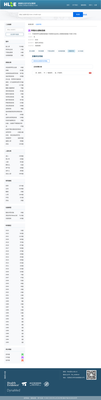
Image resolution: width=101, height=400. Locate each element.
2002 (7, 292)
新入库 (8, 46)
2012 (7, 263)
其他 (7, 144)
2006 (7, 280)
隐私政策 (33, 398)
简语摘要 (41, 51)
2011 (7, 266)
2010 (7, 269)
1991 (7, 324)
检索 (78, 14)
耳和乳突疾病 (10, 97)
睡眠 (7, 191)
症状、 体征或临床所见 (13, 135)
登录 (90, 5)
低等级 (8, 360)
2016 (7, 251)
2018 (7, 245)
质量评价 (71, 51)
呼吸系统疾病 (10, 103)
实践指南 (8, 218)
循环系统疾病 (10, 100)
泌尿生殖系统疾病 (11, 117)
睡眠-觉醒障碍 (10, 88)
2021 (7, 236)
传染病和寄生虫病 (11, 67)
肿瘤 (7, 70)
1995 (7, 313)
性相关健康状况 (10, 120)
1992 (7, 321)
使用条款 (26, 398)
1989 (7, 330)
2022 (7, 233)
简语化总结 (9, 49)
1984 (7, 339)
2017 (7, 248)
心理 (7, 194)
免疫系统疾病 (10, 76)
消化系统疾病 (10, 105)
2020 (7, 239)
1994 (7, 316)
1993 (7, 319)
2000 (7, 298)
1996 (7, 310)
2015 (7, 254)
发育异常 (8, 132)
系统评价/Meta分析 (11, 215)
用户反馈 (40, 398)
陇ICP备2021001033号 (70, 398)
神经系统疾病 (10, 91)
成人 (7, 156)
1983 (7, 342)
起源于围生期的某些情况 (13, 129)
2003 (7, 289)
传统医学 (8, 138)
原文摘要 (32, 51)
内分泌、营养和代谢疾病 (13, 79)
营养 (7, 186)
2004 (7, 286)
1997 (7, 307)
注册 (95, 5)
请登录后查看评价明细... (40, 61)
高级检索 (84, 14)
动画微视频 (9, 55)
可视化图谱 (9, 52)
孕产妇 (8, 168)
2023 (7, 230)
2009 (7, 271)
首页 (68, 5)
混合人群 (8, 173)
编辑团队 (83, 5)
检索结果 (31, 24)
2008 (7, 274)
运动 (7, 188)
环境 (7, 197)
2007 (7, 277)
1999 (7, 301)
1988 (7, 333)
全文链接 (80, 51)
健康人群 (8, 141)
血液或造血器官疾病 (12, 73)
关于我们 (75, 5)
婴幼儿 (8, 165)
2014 (7, 257)
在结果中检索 (14, 34)
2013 (7, 260)
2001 (7, 295)
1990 (7, 327)
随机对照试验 (10, 212)
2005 (7, 283)
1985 (7, 336)
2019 (7, 242)
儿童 (7, 162)
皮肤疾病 (8, 108)
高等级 (8, 354)
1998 (7, 304)
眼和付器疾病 (10, 94)
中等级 (8, 357)
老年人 (8, 170)
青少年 (8, 159)
